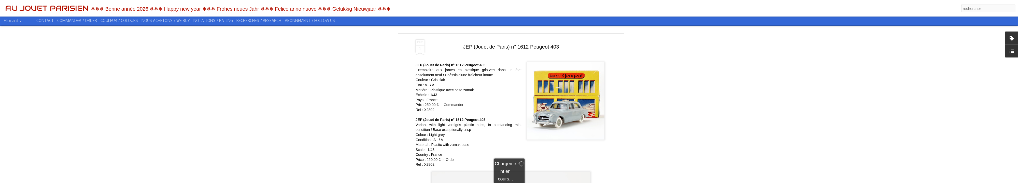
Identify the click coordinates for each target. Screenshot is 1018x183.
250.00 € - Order (441, 151)
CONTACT (45, 21)
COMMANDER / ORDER (77, 21)
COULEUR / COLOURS (119, 21)
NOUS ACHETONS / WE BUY (166, 21)
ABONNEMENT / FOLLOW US (310, 21)
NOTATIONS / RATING (213, 21)
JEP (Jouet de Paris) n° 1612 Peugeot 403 (511, 38)
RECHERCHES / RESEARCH (258, 21)
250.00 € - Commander (444, 96)
